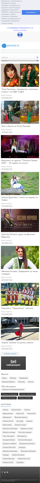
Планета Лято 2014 (9, 447)
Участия (27, 409)
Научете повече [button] (7, 23)
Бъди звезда (7, 424)
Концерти (22, 447)
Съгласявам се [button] (31, 12)
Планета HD (31, 413)
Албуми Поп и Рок (24, 458)
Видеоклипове (8, 413)
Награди (6, 454)
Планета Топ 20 (8, 420)
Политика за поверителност (10, 479)
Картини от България (10, 428)
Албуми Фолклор (8, 458)
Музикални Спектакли (27, 443)
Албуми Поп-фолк (18, 454)
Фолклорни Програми (28, 451)
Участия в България (24, 439)
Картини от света (26, 428)
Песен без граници (25, 432)
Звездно (29, 420)
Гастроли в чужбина (9, 443)
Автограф (20, 420)
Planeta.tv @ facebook (28, 394)
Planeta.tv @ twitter (25, 397)
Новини (5, 409)
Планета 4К (20, 413)
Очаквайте (20, 462)
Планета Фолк (16, 409)
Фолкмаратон (22, 436)
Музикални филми (21, 417)
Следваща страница (10, 353)
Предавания (7, 417)
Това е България (8, 436)
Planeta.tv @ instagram (9, 394)
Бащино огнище (20, 424)
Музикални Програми (10, 451)
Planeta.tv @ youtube (8, 397)
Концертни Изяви (9, 439)
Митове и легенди (9, 432)
